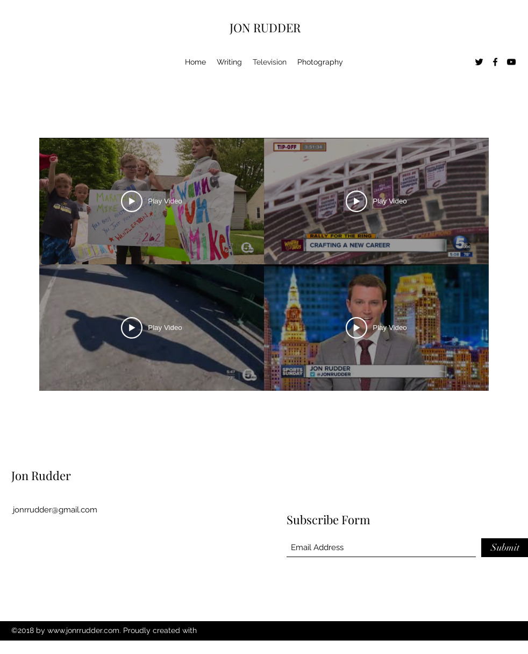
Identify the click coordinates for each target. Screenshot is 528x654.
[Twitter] (479, 62)
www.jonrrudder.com (83, 630)
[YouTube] (511, 62)
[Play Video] (151, 201)
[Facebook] (495, 62)
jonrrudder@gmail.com (55, 510)
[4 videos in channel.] (264, 264)
